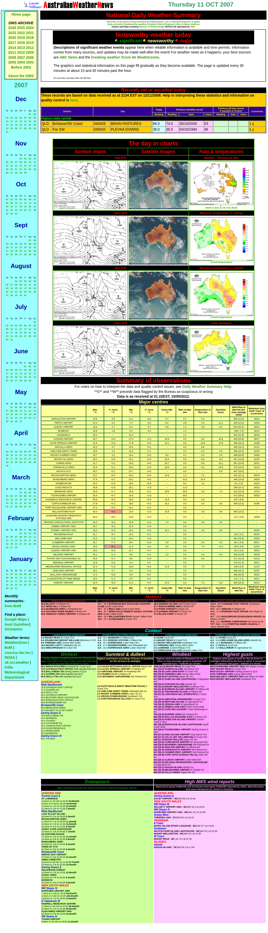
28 (25, 128)
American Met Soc (18, 653)
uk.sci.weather (17, 662)
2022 (21, 33)
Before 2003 (21, 67)
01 (30, 114)
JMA (192, 26)
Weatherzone (148, 57)
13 (20, 121)
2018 (30, 38)
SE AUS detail (229, 208)
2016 (21, 43)
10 (7, 121)
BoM (8, 648)
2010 (21, 52)
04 (11, 117)
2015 (30, 43)
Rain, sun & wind (168, 21)
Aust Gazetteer (17, 624)
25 (11, 128)
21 (25, 125)
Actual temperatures (221, 262)
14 (25, 121)
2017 (12, 43)
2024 (30, 28)
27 (20, 128)
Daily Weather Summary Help (206, 387)
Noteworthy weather (136, 24)
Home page (21, 14)
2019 (21, 38)
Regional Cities (173, 24)
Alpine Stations (191, 24)
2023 (12, 33)
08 (30, 117)
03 (7, 117)
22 (30, 125)
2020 (12, 38)
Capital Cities (156, 24)
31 (7, 132)
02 (34, 114)
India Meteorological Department (17, 672)
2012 (30, 48)
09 (34, 117)
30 (34, 128)
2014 (12, 48)
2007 (21, 57)
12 (16, 121)
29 (30, 128)
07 (25, 117)
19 (16, 125)
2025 (21, 28)
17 (7, 125)
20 (20, 125)
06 (20, 117)
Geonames (14, 629)
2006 (30, 57)
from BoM (13, 606)
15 (30, 121)
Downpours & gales (189, 21)
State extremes (115, 24)
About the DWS (21, 76)
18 (11, 125)
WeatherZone (16, 642)
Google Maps (16, 619)
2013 (21, 48)
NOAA (10, 657)
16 (34, 121)
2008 (12, 57)
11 (11, 121)
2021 (30, 33)
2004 (21, 62)
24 (7, 128)
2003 (30, 62)
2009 (30, 52)
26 (16, 128)
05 (16, 117)
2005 (12, 62)
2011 (12, 52)
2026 (12, 28)
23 (34, 125)
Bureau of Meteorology (151, 26)
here (74, 100)
